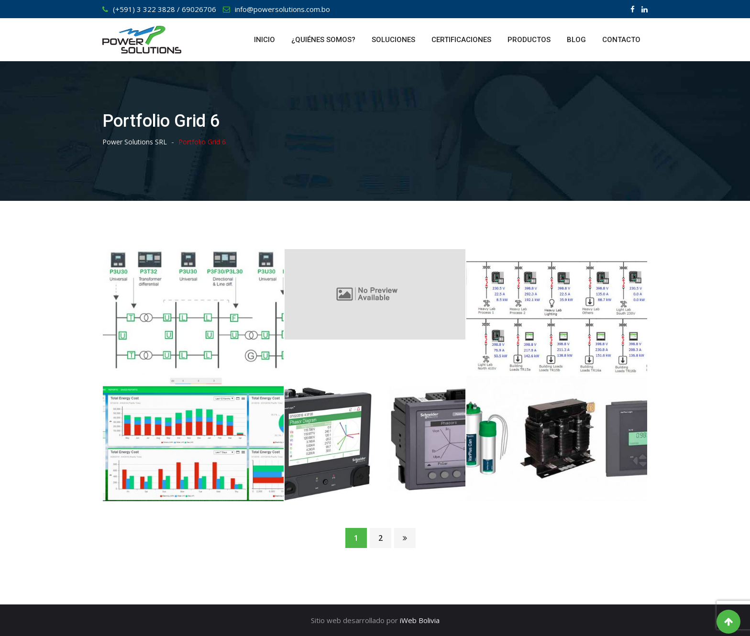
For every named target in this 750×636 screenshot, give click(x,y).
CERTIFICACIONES (461, 39)
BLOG (576, 39)
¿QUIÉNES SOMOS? (323, 39)
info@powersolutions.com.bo (282, 9)
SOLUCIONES (393, 39)
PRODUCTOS (529, 39)
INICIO (264, 39)
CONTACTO (621, 39)
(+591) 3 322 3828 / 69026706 (164, 9)
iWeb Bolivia (420, 620)
